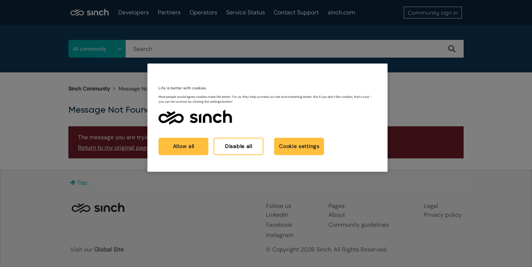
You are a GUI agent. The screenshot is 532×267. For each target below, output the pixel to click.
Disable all (238, 146)
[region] (267, 118)
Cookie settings (299, 146)
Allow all (183, 146)
